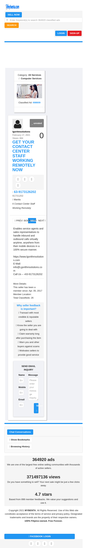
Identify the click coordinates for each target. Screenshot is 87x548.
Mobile (21, 387)
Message (33, 375)
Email (21, 399)
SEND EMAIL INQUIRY (28, 368)
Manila (17, 199)
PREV (17, 220)
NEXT (41, 220)
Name (21, 375)
